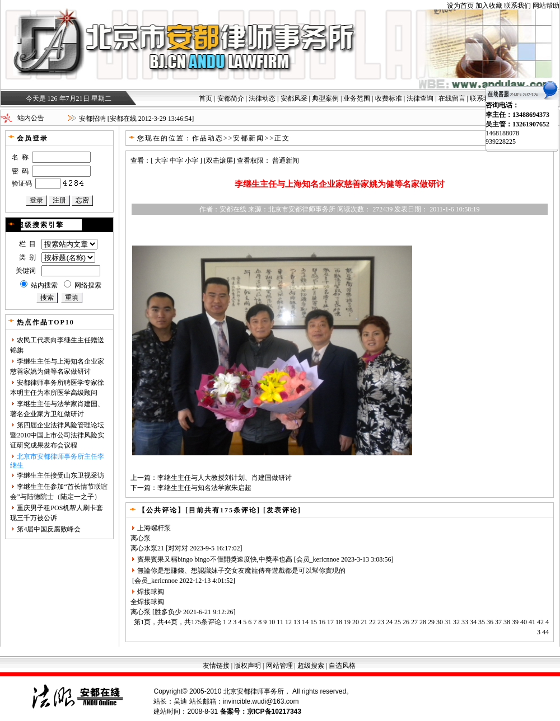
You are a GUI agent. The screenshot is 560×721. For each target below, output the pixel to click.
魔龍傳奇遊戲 (265, 570)
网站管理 (279, 666)
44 (545, 632)
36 (490, 622)
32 (456, 622)
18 (338, 622)
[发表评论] (280, 510)
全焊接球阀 (147, 602)
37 (498, 622)
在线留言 (451, 98)
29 (431, 622)
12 (288, 622)
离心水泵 (143, 548)
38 (506, 622)
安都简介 (230, 98)
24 (389, 622)
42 (540, 622)
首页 (205, 98)
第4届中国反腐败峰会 (49, 529)
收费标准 (388, 98)
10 (271, 622)
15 (313, 622)
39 (515, 622)
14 (305, 622)
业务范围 (356, 98)
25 (397, 622)
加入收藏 (488, 6)
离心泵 (140, 538)
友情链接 (216, 666)
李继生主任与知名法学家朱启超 (204, 488)
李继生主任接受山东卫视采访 (60, 475)
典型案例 (325, 98)
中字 (176, 160)
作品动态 (207, 138)
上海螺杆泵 (154, 528)
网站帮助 (546, 6)
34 (473, 622)
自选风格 (342, 666)
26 (406, 622)
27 (414, 622)
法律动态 (262, 98)
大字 (161, 160)
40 (523, 622)
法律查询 (420, 98)
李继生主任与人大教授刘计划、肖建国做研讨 (224, 478)
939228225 (501, 141)
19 (347, 622)
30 (439, 622)
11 (280, 622)
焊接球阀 (150, 592)
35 (481, 622)
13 (296, 622)
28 (422, 622)
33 (464, 622)
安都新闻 (248, 138)
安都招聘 (92, 118)
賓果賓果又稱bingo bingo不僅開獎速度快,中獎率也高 (214, 559)
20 (355, 622)
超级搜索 (310, 666)
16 (322, 622)
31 (448, 622)
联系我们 (517, 6)
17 (330, 622)
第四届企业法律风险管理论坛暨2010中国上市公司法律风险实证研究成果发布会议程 (57, 435)
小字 (191, 160)
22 (372, 622)
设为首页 (460, 6)
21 (364, 622)
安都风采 (294, 98)
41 (532, 622)
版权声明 (247, 666)
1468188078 (502, 133)
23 (380, 622)
